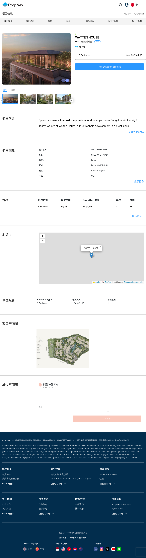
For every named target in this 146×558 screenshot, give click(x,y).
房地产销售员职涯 (59, 474)
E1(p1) (107, 419)
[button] (91, 255)
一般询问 (79, 504)
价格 (50, 21)
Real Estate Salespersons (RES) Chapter (71, 478)
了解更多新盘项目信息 (109, 66)
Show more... (136, 131)
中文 (39, 549)
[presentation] (63, 80)
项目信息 (30, 21)
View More (8, 484)
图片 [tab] (5, 90)
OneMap (108, 282)
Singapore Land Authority (133, 282)
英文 (27, 549)
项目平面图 (113, 21)
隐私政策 (62, 538)
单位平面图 (137, 21)
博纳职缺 (79, 508)
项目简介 (8, 21)
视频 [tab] (13, 90)
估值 (102, 478)
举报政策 (72, 538)
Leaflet (96, 282)
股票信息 (43, 508)
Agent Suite (117, 508)
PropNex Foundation (122, 504)
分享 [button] (127, 14)
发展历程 (6, 508)
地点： (69, 21)
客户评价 (6, 474)
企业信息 (43, 504)
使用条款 (82, 538)
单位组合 (90, 21)
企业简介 (6, 504)
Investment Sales (108, 474)
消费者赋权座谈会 (10, 478)
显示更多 (139, 181)
